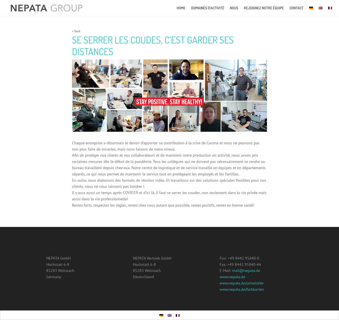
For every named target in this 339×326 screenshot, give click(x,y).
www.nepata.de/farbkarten (242, 289)
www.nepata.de (232, 276)
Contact (296, 8)
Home (181, 8)
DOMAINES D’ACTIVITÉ (207, 8)
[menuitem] (311, 11)
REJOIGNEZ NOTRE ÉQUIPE (264, 8)
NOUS (234, 8)
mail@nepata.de (246, 270)
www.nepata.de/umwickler (242, 283)
